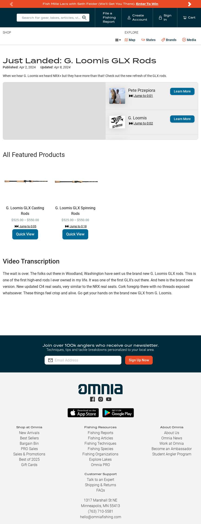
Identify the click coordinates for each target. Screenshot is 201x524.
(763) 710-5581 (100, 511)
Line (21, 40)
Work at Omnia (171, 443)
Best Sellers (29, 438)
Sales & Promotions (29, 454)
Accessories (92, 40)
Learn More (182, 119)
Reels (51, 40)
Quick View (25, 234)
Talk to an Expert (100, 479)
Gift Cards (29, 465)
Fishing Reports (100, 433)
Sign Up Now (141, 360)
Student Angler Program (171, 454)
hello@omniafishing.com (100, 517)
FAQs (100, 490)
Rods (35, 40)
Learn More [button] (182, 91)
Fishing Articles (100, 438)
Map (130, 40)
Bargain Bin (29, 443)
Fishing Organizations (100, 454)
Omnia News (171, 438)
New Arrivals (29, 433)
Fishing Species (100, 449)
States (148, 40)
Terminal (69, 40)
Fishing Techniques (100, 443)
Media (189, 40)
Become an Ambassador (172, 449)
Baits (6, 40)
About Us (171, 433)
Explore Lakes (100, 459)
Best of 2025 (29, 459)
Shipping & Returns (100, 485)
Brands (168, 40)
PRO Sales (29, 449)
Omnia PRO (100, 465)
